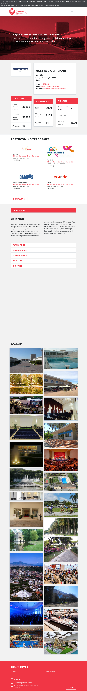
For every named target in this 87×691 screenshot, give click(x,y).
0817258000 (45, 84)
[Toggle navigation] (72, 11)
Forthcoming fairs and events (23, 683)
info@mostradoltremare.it (49, 86)
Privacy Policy (17, 687)
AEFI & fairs (17, 679)
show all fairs (19, 199)
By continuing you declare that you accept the (26, 686)
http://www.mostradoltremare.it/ (54, 89)
